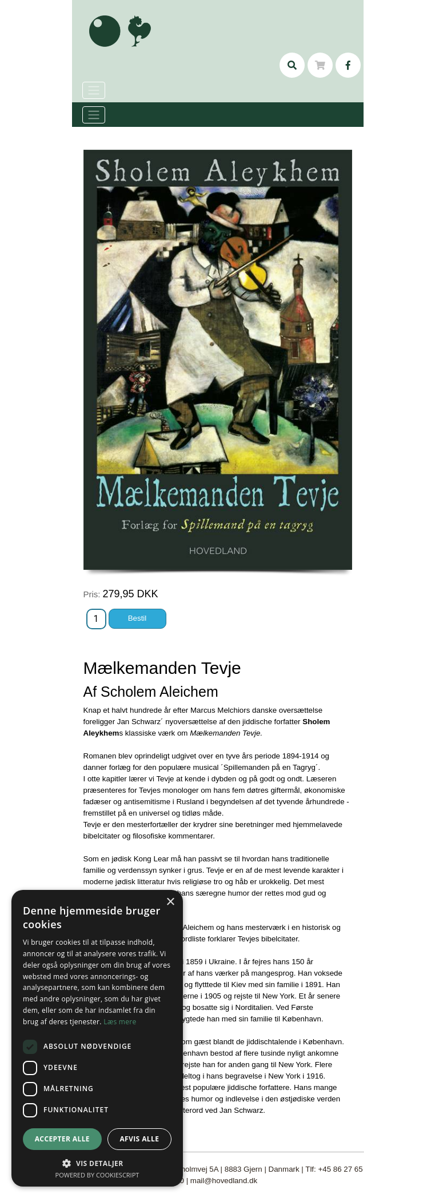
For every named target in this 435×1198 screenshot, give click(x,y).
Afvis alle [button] (139, 1139)
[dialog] (97, 1038)
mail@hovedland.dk (223, 1180)
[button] (97, 1163)
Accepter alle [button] (62, 1139)
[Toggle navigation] (93, 114)
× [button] (170, 902)
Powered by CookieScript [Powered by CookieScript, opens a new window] (97, 1175)
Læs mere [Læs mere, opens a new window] (119, 1022)
